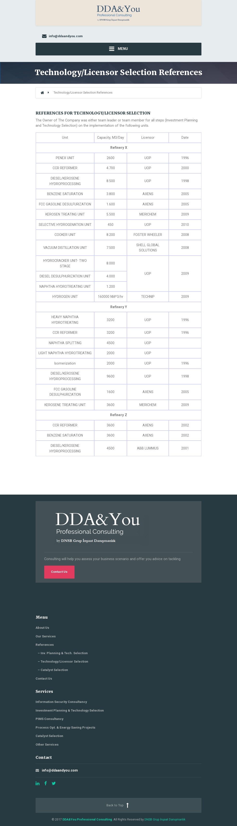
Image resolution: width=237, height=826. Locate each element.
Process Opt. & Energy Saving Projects (65, 727)
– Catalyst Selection (53, 670)
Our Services (46, 636)
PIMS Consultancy (49, 719)
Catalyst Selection (49, 736)
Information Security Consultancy (61, 702)
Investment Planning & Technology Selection (70, 710)
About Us (42, 627)
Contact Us (59, 572)
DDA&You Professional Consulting (87, 819)
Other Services (47, 744)
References (45, 644)
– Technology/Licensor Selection (63, 661)
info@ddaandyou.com (60, 770)
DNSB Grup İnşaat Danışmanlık (164, 819)
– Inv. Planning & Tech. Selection (63, 653)
